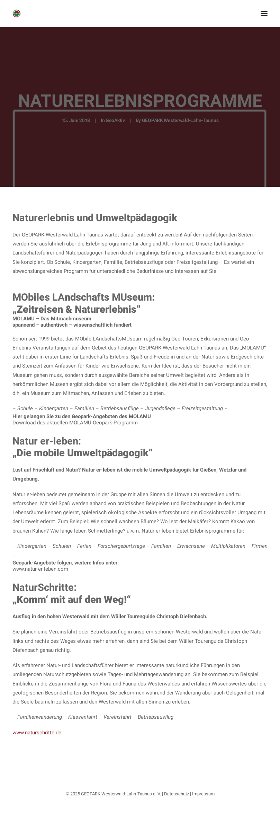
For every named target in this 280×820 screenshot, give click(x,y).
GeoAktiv (115, 120)
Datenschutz (176, 793)
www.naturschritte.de (36, 733)
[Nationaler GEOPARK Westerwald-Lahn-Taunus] (16, 13)
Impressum (203, 793)
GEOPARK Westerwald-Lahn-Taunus (180, 120)
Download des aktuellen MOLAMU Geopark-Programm (75, 423)
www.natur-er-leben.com (40, 569)
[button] (264, 13)
